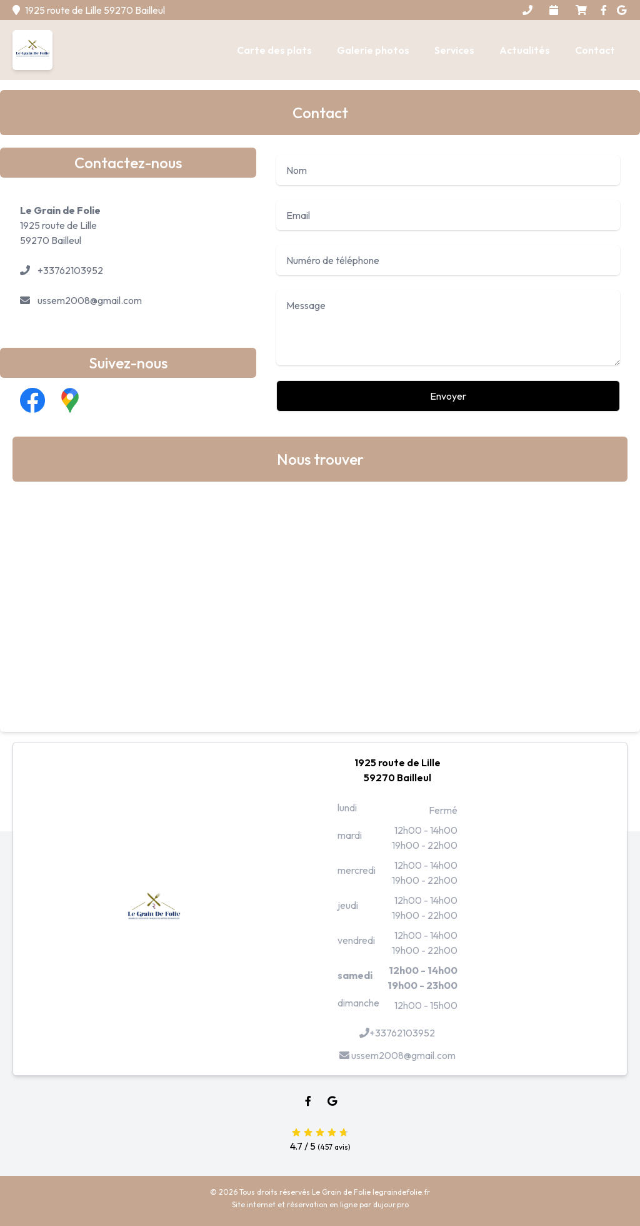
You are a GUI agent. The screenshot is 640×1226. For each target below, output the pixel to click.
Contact (595, 50)
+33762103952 (70, 270)
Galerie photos (373, 50)
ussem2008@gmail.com (90, 300)
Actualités (524, 50)
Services (454, 50)
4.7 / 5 (320, 1137)
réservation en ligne (322, 1204)
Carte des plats (274, 50)
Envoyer (448, 396)
